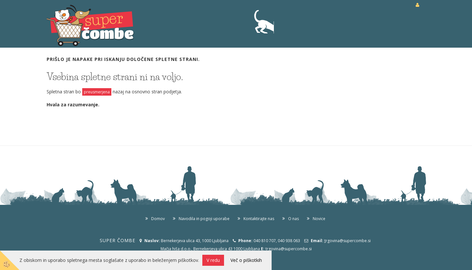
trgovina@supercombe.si (288, 249)
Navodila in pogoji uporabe (204, 218)
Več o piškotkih (246, 260)
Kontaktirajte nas (258, 218)
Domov (158, 218)
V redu (213, 260)
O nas (293, 218)
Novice (319, 218)
